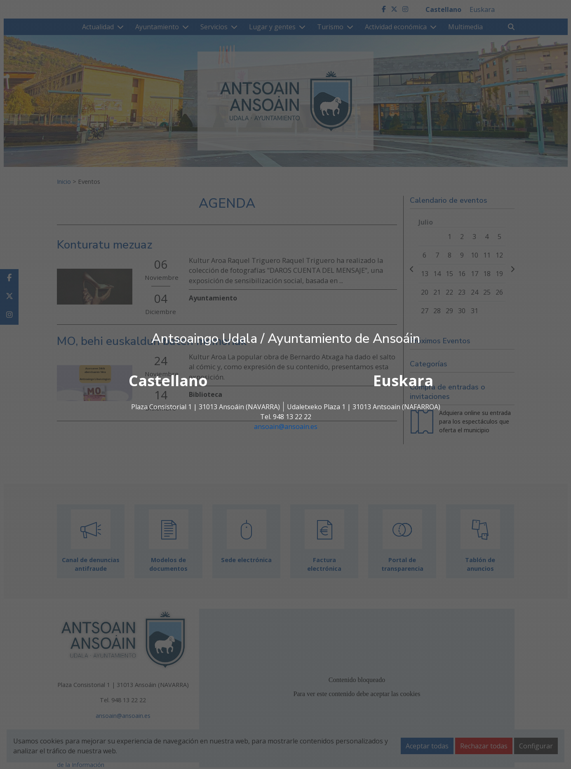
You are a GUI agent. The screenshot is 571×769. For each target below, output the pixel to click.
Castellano (168, 380)
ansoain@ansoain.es (285, 426)
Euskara (403, 380)
